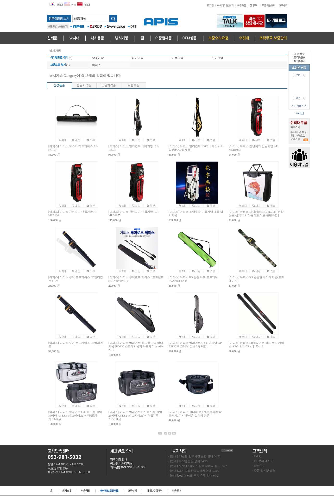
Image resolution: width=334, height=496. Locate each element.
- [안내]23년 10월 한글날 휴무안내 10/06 (194, 470)
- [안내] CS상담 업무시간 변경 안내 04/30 (195, 456)
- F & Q (256, 456)
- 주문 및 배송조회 (264, 470)
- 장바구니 (258, 465)
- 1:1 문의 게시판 (262, 461)
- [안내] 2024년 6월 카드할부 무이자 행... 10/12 (198, 466)
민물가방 (177, 58)
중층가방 (98, 58)
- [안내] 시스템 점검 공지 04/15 (188, 461)
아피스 (96, 65)
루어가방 (217, 58)
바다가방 (137, 58)
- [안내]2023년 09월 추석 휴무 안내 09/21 (194, 475)
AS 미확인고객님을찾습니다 (299, 57)
